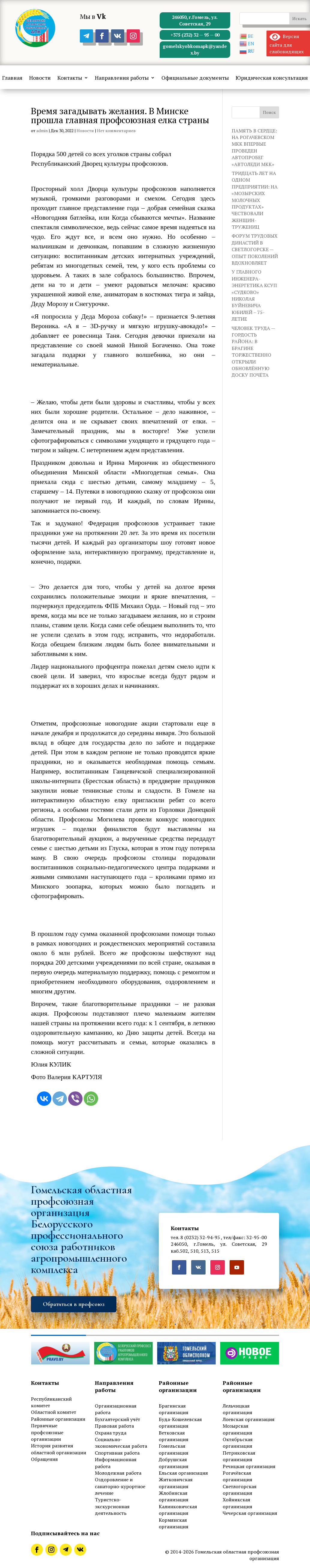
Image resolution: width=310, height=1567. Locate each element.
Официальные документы (195, 78)
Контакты (69, 78)
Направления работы (122, 78)
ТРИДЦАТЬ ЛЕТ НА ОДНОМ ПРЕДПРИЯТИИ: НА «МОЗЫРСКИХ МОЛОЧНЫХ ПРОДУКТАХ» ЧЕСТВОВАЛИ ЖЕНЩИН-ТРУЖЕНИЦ (255, 200)
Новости (40, 78)
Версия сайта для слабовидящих (286, 44)
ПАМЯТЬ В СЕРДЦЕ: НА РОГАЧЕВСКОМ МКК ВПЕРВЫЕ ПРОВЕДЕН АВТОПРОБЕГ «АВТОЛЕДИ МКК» (254, 147)
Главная (12, 78)
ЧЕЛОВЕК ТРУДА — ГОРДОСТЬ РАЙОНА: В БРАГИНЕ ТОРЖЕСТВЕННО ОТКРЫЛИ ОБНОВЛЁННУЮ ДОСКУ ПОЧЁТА (253, 351)
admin (42, 130)
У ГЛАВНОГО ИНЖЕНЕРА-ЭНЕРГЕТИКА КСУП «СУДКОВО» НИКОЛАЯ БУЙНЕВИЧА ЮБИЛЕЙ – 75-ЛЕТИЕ (254, 295)
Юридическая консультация (272, 78)
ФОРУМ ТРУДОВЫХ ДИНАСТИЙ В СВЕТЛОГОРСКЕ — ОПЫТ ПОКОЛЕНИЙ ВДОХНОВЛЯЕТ (255, 249)
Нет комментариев (116, 130)
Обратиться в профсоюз (73, 1304)
